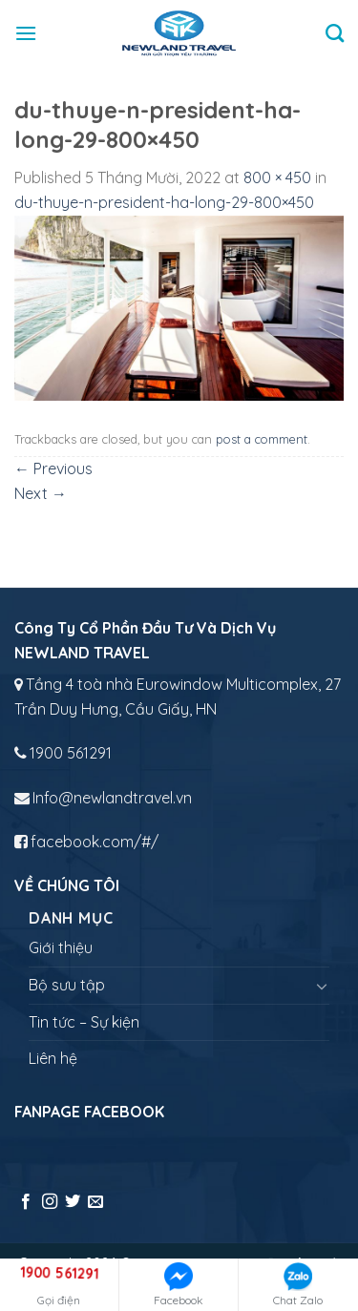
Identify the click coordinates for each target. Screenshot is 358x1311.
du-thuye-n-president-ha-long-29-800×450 (164, 202)
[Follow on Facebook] (25, 1202)
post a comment (261, 439)
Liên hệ (53, 1058)
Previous (53, 468)
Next (40, 493)
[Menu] (25, 33)
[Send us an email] (95, 1202)
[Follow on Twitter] (72, 1202)
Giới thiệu (61, 947)
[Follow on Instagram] (49, 1202)
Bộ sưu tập (67, 984)
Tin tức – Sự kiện (84, 1021)
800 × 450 (277, 177)
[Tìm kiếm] (335, 32)
